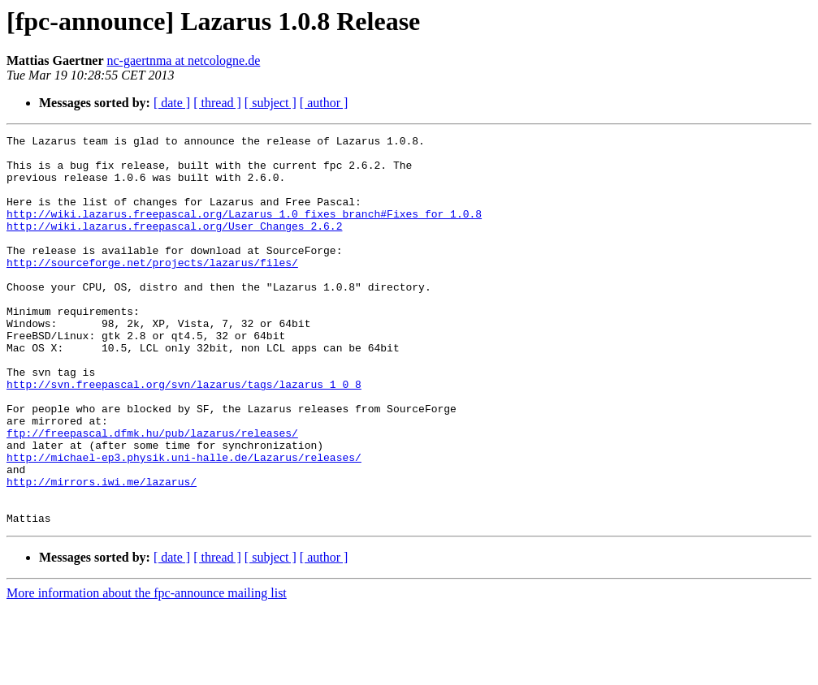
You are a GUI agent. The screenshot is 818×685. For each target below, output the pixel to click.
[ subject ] (270, 103)
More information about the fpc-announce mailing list (146, 671)
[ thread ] (217, 103)
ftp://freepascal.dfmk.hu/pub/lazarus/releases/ (152, 493)
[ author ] (324, 103)
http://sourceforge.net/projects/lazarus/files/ (152, 289)
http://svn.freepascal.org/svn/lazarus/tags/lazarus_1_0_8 (183, 435)
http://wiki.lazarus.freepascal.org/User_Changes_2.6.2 (174, 245)
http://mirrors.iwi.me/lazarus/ (101, 552)
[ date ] (172, 103)
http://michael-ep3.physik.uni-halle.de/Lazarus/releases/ (183, 522)
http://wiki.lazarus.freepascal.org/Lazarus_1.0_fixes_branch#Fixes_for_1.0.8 (244, 230)
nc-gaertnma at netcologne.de (184, 60)
